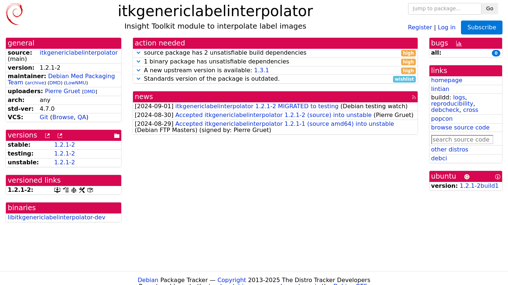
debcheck (445, 109)
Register (420, 26)
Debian (148, 280)
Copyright (231, 280)
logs (459, 97)
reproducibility (452, 103)
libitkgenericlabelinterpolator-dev (56, 217)
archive (35, 82)
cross (470, 109)
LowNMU (76, 82)
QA (82, 117)
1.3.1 (261, 70)
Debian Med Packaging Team (61, 79)
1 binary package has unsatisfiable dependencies (275, 62)
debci (439, 158)
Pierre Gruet (62, 91)
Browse (63, 117)
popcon (442, 118)
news (144, 96)
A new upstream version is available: (275, 70)
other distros (449, 149)
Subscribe (481, 27)
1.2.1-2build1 (479, 185)
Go (489, 8)
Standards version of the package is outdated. (275, 79)
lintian (440, 88)
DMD (55, 82)
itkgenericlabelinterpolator (79, 52)
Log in (446, 26)
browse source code (460, 127)
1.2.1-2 (64, 144)
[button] (138, 52)
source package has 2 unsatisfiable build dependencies (275, 53)
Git (44, 117)
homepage (446, 80)
